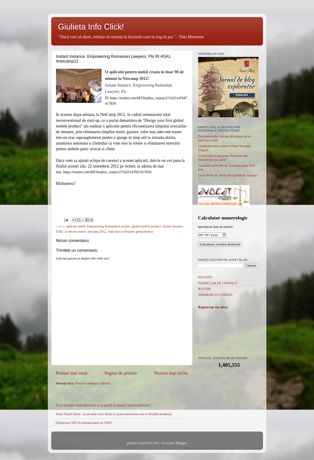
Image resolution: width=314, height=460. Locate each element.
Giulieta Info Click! (91, 26)
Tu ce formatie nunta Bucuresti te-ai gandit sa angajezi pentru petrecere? (103, 405)
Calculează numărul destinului (220, 245)
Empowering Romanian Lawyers (108, 226)
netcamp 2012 (97, 231)
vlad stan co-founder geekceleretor (130, 231)
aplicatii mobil (75, 226)
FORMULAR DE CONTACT (217, 283)
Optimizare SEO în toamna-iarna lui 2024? (84, 422)
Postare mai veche (171, 373)
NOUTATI (205, 278)
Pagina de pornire (121, 373)
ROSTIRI (204, 289)
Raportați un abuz (213, 307)
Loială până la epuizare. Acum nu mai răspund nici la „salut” (223, 157)
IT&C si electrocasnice (71, 231)
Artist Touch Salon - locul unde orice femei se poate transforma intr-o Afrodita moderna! (114, 414)
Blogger (181, 443)
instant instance (173, 226)
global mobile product (146, 226)
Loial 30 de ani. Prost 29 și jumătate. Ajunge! (228, 175)
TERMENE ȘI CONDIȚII (215, 295)
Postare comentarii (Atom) (92, 383)
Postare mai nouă (71, 373)
